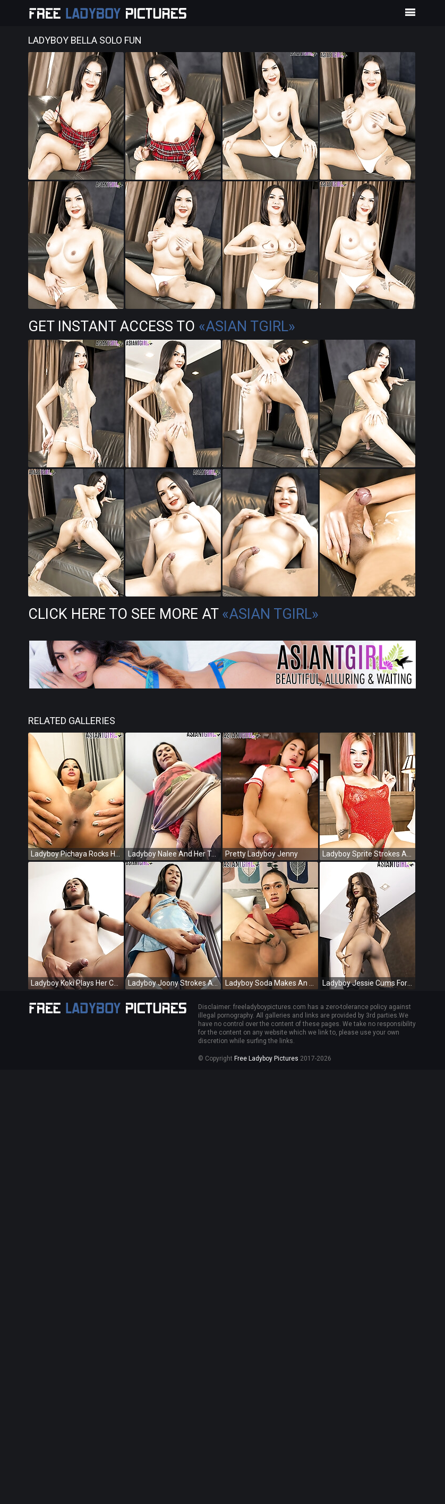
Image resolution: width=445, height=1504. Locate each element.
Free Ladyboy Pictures (266, 1058)
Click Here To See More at (173, 614)
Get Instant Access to (161, 326)
